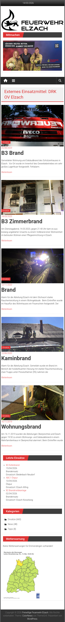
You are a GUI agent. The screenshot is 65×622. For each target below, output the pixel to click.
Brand (8, 290)
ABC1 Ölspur (12, 478)
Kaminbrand (16, 358)
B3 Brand (12, 153)
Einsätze (6, 142)
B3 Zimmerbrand (21, 221)
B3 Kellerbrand (13, 465)
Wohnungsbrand (21, 427)
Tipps (10, 529)
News (10, 524)
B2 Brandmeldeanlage (16, 490)
